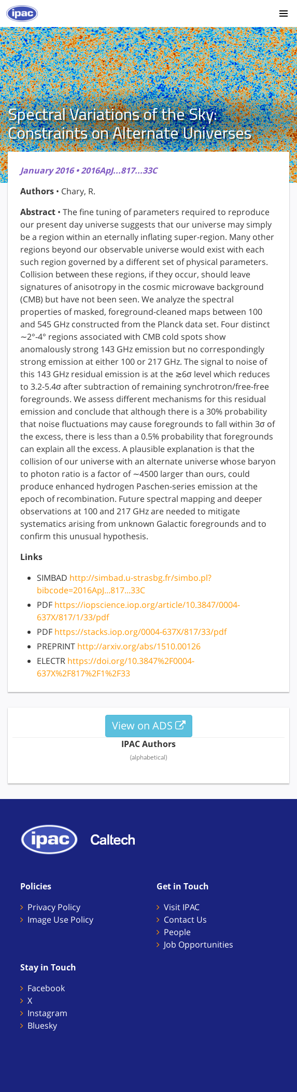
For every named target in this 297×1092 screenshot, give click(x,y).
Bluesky (42, 1025)
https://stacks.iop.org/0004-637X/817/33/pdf (140, 631)
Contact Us (185, 919)
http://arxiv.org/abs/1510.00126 (139, 646)
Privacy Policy (53, 907)
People (177, 932)
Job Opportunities (198, 944)
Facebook (46, 988)
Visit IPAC (182, 907)
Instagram (47, 1013)
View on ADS (149, 725)
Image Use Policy (60, 919)
